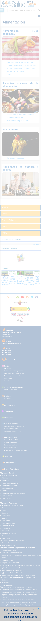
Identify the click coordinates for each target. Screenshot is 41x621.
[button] (39, 608)
